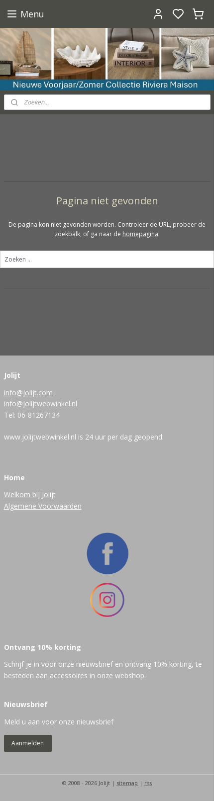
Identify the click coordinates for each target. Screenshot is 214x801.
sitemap (127, 783)
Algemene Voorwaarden (43, 506)
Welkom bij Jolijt (30, 494)
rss (148, 783)
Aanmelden (27, 743)
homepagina (140, 234)
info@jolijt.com (28, 392)
